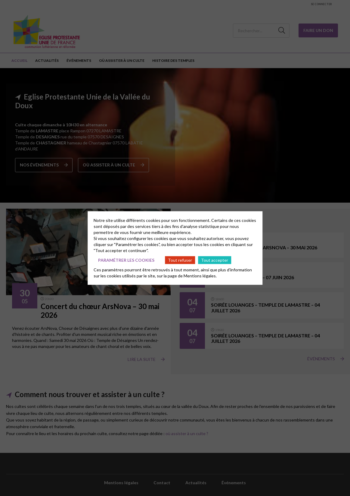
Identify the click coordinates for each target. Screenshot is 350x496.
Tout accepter (214, 259)
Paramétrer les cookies (126, 259)
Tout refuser (180, 259)
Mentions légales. (200, 275)
